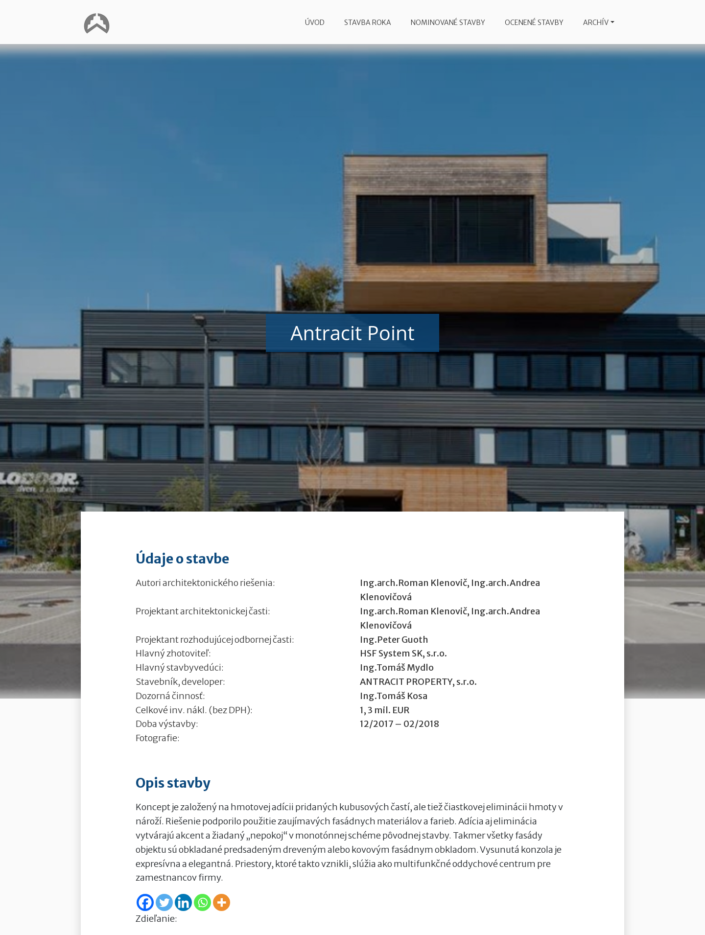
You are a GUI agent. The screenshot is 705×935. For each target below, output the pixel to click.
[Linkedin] (183, 902)
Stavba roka (367, 22)
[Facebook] (145, 902)
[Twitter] (164, 902)
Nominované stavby (448, 22)
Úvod (315, 22)
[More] (221, 902)
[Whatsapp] (202, 902)
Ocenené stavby (534, 22)
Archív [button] (596, 22)
